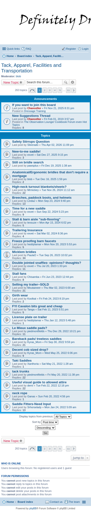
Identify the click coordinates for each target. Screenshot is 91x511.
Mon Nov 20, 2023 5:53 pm (60, 244)
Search (65, 82)
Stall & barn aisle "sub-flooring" (36, 219)
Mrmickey (33, 190)
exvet (30, 154)
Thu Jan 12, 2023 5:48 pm (59, 320)
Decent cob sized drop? (30, 349)
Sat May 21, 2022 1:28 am (57, 363)
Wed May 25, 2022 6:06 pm (60, 352)
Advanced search (72, 82)
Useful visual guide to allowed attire (39, 382)
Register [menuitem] (71, 48)
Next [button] (73, 90)
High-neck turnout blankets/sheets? (39, 187)
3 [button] (49, 90)
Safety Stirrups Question (31, 141)
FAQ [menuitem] (28, 48)
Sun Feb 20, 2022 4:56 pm (54, 396)
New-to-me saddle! (26, 151)
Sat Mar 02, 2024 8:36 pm (52, 233)
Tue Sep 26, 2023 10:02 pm (55, 255)
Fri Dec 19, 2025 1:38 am (56, 165)
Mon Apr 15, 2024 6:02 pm (55, 222)
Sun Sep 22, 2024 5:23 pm (52, 211)
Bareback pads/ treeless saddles (37, 339)
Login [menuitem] (85, 48)
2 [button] (44, 90)
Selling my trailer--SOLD (30, 284)
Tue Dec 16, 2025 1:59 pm (51, 179)
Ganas (31, 396)
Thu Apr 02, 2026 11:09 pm (57, 144)
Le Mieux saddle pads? (29, 328)
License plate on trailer (29, 317)
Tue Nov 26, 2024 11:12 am (58, 190)
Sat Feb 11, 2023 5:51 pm (53, 309)
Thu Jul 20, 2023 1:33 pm (52, 266)
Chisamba (33, 276)
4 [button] (55, 90)
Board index (25, 501)
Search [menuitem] (87, 56)
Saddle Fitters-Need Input (31, 404)
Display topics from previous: (45, 416)
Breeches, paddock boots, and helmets (42, 197)
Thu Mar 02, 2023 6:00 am (59, 287)
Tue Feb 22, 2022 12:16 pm (52, 385)
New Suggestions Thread (31, 116)
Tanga (30, 309)
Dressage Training (35, 111)
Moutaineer (34, 287)
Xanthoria (33, 363)
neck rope (19, 393)
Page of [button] (32, 90)
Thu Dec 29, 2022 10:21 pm (64, 331)
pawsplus (32, 165)
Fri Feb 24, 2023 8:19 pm (54, 298)
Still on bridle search (28, 162)
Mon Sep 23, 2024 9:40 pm (54, 200)
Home (10, 501)
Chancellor (34, 108)
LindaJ (31, 200)
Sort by (45, 422)
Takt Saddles (22, 360)
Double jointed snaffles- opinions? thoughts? (46, 263)
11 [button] (68, 90)
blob (18, 76)
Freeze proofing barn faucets (34, 241)
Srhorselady (34, 407)
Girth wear (20, 295)
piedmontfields (35, 331)
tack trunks (20, 371)
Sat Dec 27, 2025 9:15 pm (52, 154)
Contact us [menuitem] (56, 501)
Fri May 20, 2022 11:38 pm (63, 374)
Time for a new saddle (29, 208)
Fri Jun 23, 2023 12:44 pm (57, 276)
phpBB (33, 508)
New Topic (11, 82)
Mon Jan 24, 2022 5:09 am (60, 407)
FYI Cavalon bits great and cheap (37, 306)
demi (30, 385)
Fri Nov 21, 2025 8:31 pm (59, 108)
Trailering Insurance (27, 230)
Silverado (32, 144)
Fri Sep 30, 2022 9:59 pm (59, 342)
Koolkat (31, 298)
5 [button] (60, 90)
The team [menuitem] (74, 501)
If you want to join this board (34, 105)
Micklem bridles (24, 252)
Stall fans (19, 273)
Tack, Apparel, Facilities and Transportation (31, 68)
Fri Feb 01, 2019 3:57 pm (59, 119)
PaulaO (31, 255)
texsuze (31, 222)
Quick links (13, 48)
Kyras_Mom (34, 342)
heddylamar (34, 244)
